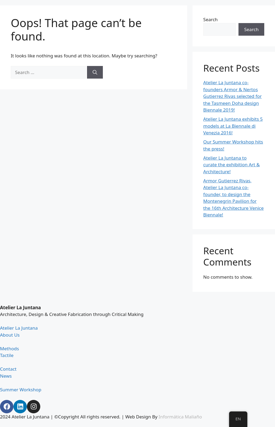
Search (210, 19)
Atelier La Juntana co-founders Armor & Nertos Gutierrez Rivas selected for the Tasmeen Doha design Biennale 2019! (232, 96)
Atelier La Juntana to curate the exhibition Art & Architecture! (231, 165)
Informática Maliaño (180, 417)
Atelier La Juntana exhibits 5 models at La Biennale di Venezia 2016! (233, 126)
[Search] (95, 72)
